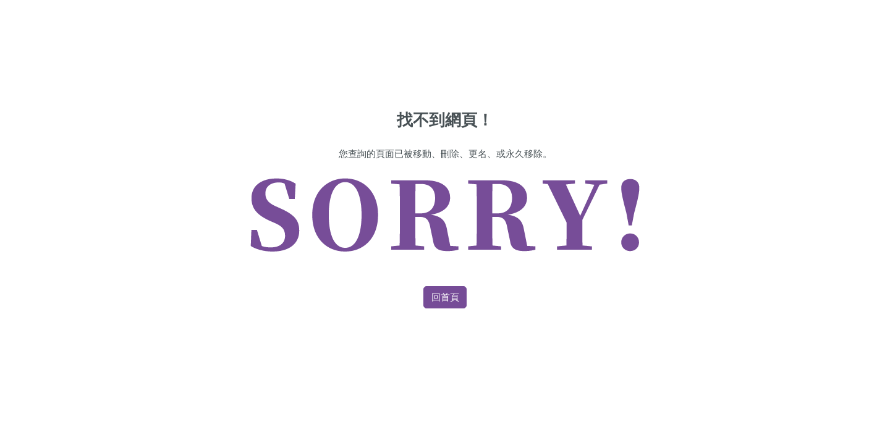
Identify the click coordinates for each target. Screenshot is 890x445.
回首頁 (445, 297)
